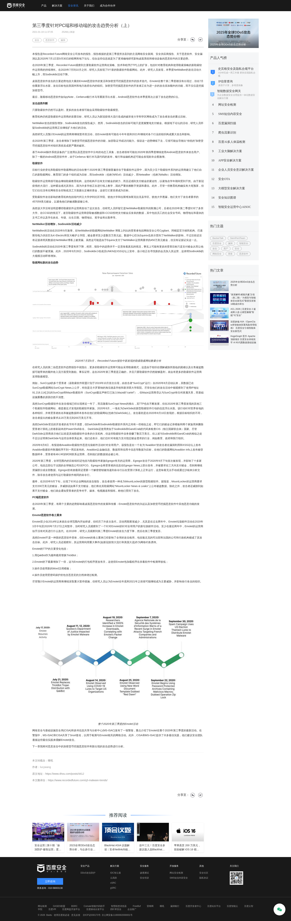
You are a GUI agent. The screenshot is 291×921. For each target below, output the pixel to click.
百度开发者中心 (193, 906)
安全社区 (203, 873)
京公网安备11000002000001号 (117, 915)
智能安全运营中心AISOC (234, 206)
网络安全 (216, 254)
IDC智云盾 (115, 873)
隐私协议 (203, 878)
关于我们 (89, 5)
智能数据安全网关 (229, 91)
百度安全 (216, 243)
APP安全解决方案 (229, 160)
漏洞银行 (174, 906)
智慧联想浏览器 (119, 906)
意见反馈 (75, 915)
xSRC (113, 883)
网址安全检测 (227, 104)
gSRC (113, 888)
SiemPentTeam (237, 238)
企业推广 (131, 909)
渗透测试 (144, 873)
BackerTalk (217, 238)
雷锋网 (150, 906)
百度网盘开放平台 (71, 909)
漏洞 (230, 243)
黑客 (230, 254)
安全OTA (224, 179)
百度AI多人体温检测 (231, 141)
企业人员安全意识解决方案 (236, 169)
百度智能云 (232, 906)
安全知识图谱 (227, 197)
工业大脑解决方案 (230, 151)
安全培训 (144, 878)
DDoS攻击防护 (88, 873)
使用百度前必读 (61, 915)
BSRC (74, 906)
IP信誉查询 (225, 81)
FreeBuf (137, 906)
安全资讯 (73, 5)
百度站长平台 (214, 906)
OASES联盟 (59, 906)
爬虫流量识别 (227, 132)
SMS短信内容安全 (230, 113)
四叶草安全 (115, 909)
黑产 (226, 248)
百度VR (52, 909)
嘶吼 (162, 906)
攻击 (214, 248)
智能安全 (243, 243)
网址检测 (42, 906)
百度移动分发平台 (95, 909)
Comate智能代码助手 (94, 906)
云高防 (113, 878)
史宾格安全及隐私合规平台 (236, 68)
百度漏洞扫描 (227, 123)
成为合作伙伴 (107, 5)
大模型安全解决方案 (231, 188)
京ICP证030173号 (92, 915)
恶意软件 (243, 254)
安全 (237, 248)
